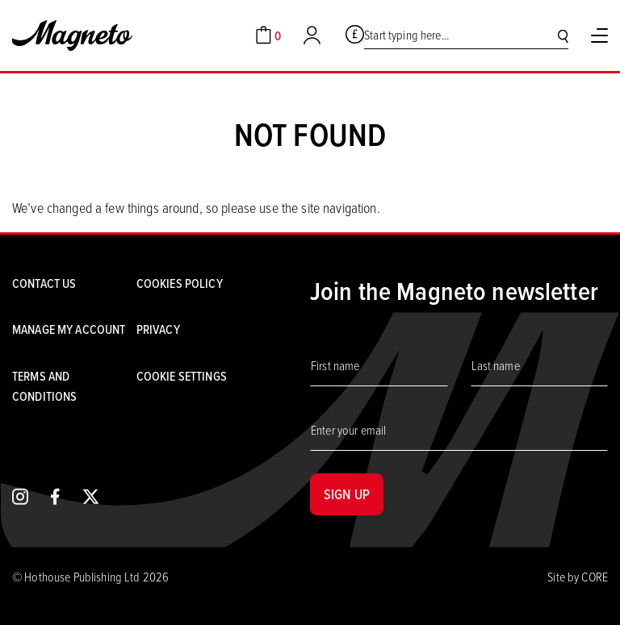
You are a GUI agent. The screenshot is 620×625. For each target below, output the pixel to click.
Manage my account (68, 329)
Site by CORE (577, 576)
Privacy (158, 329)
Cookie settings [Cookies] (181, 375)
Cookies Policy (179, 283)
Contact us (44, 283)
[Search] (563, 36)
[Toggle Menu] (599, 35)
